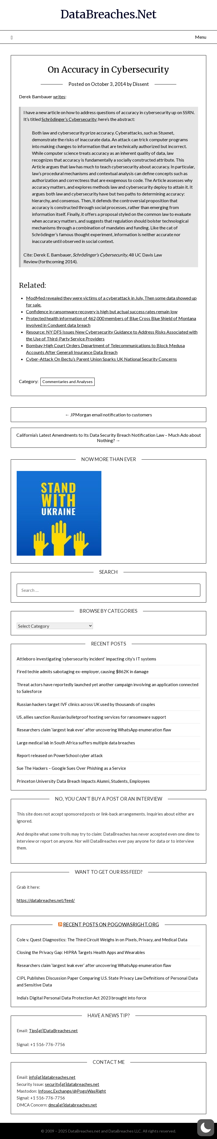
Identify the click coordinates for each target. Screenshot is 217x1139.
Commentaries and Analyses (67, 381)
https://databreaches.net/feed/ (46, 900)
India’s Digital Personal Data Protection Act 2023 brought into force (81, 997)
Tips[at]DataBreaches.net (53, 1030)
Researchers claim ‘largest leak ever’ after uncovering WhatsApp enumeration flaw (94, 729)
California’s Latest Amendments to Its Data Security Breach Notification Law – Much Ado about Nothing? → (108, 437)
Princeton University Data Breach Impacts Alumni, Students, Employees (83, 781)
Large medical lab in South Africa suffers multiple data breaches (76, 742)
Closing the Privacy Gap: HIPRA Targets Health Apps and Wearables (81, 952)
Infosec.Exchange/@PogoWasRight (72, 1091)
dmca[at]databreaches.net (72, 1104)
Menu (200, 37)
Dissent (141, 84)
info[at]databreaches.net (52, 1077)
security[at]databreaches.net (72, 1084)
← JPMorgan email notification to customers (108, 414)
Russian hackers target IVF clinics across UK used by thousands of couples (86, 704)
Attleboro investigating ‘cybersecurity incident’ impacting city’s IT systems (86, 658)
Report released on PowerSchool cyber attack (60, 755)
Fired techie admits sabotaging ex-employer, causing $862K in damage (83, 671)
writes (59, 96)
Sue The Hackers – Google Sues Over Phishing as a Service (71, 768)
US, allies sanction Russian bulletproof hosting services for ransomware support (91, 717)
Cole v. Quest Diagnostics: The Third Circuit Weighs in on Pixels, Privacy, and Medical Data (102, 939)
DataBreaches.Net (108, 14)
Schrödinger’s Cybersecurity (69, 119)
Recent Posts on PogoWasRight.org (111, 924)
